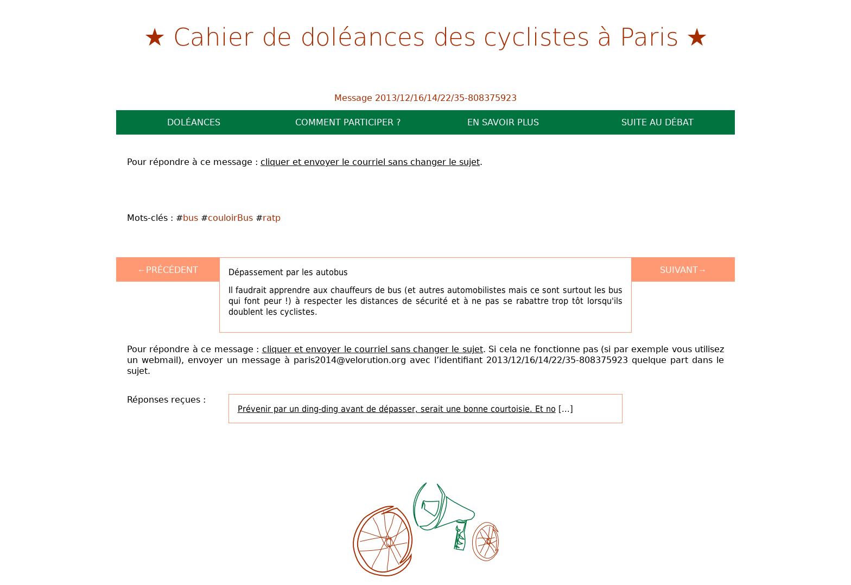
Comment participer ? (348, 122)
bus (190, 218)
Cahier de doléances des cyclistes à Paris (425, 36)
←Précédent (167, 270)
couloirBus (230, 218)
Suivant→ (683, 270)
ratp (272, 218)
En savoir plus (503, 122)
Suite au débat (657, 122)
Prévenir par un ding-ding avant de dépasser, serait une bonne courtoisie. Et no (397, 409)
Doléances (193, 122)
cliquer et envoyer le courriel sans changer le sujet (370, 162)
